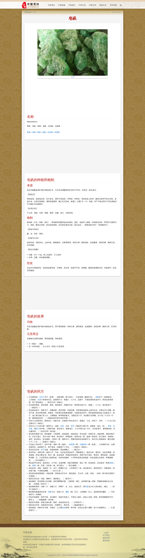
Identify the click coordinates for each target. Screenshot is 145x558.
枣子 (43, 450)
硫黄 (34, 465)
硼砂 (67, 492)
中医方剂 (92, 5)
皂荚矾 (57, 132)
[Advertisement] (72, 97)
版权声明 (106, 538)
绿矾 (34, 132)
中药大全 (82, 5)
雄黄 (111, 463)
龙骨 (109, 426)
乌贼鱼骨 (83, 444)
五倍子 (42, 397)
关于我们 (106, 535)
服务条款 (106, 540)
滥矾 (44, 132)
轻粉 (64, 508)
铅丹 (72, 426)
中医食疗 (71, 5)
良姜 (86, 486)
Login (106, 533)
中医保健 (61, 5)
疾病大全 (102, 5)
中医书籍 (113, 5)
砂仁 (37, 429)
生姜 (39, 400)
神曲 (97, 397)
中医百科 (27, 12)
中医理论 (51, 5)
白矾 (62, 426)
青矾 (28, 132)
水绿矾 (50, 132)
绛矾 (39, 132)
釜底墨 (71, 444)
